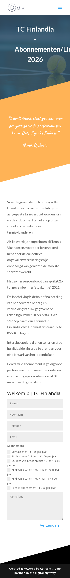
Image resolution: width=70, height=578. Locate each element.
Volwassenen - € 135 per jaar (27, 452)
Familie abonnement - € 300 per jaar (31, 488)
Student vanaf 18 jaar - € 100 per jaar (32, 456)
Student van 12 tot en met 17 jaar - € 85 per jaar (33, 463)
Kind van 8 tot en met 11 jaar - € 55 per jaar (33, 472)
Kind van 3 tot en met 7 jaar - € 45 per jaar (32, 481)
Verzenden (49, 525)
